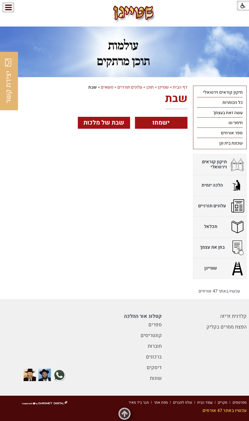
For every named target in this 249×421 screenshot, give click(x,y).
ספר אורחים (232, 133)
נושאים (107, 87)
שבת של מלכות (103, 122)
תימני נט (235, 122)
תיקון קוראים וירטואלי (223, 92)
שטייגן (163, 87)
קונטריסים (151, 335)
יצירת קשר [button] (8, 81)
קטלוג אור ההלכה (143, 316)
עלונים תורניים (129, 87)
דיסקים (154, 367)
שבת (176, 99)
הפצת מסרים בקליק (226, 326)
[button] (24, 7)
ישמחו (161, 122)
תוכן (150, 87)
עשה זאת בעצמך (228, 113)
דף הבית (180, 87)
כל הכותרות (232, 102)
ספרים (155, 324)
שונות (156, 378)
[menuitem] (220, 92)
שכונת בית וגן (231, 143)
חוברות (155, 346)
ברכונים (154, 356)
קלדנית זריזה (233, 316)
